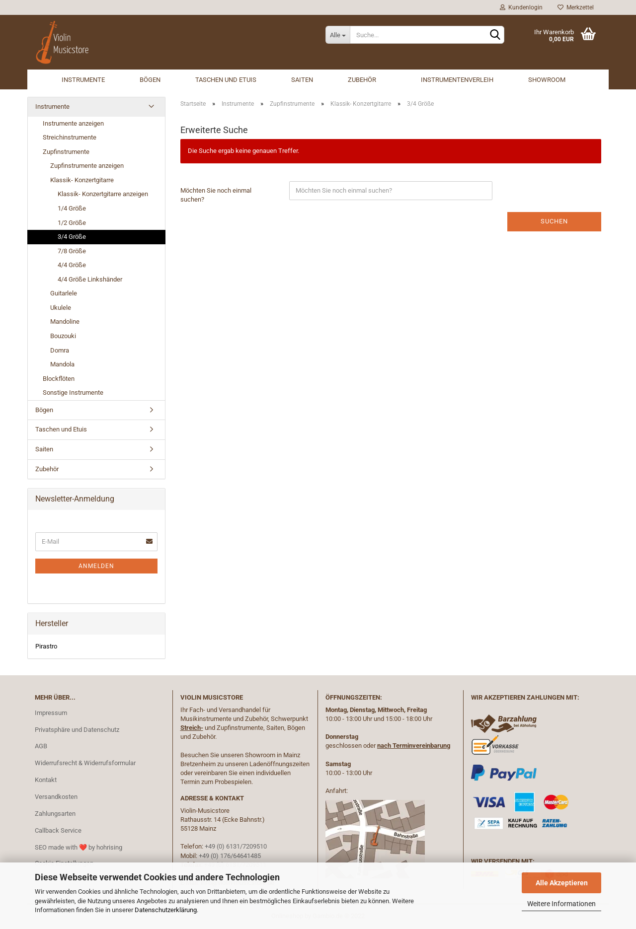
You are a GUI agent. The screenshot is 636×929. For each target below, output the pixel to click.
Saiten (302, 79)
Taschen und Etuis (225, 79)
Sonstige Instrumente (73, 392)
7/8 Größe (72, 251)
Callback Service (58, 830)
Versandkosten (56, 796)
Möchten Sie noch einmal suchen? (215, 195)
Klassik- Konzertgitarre (82, 180)
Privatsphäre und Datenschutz (77, 729)
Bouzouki (63, 336)
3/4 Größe (72, 236)
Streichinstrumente (69, 137)
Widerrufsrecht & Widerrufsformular (85, 763)
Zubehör (362, 79)
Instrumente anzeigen (73, 123)
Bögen (150, 79)
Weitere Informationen (561, 904)
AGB (41, 746)
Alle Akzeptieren (562, 883)
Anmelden (96, 566)
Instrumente (83, 79)
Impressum (51, 712)
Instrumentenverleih (457, 79)
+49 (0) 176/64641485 (230, 855)
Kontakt (46, 780)
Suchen (554, 221)
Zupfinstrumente (66, 151)
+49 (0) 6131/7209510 (236, 846)
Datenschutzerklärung (166, 910)
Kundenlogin (521, 7)
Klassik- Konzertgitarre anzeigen (103, 194)
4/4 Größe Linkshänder (90, 279)
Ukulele (60, 307)
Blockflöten (59, 378)
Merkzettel (575, 7)
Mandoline (65, 321)
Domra (59, 350)
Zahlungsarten (55, 813)
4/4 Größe (72, 265)
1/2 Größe (72, 222)
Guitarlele (63, 293)
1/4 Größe (72, 208)
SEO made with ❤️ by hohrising (78, 847)
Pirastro (46, 646)
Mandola (62, 364)
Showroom (546, 79)
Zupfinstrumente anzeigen (87, 165)
